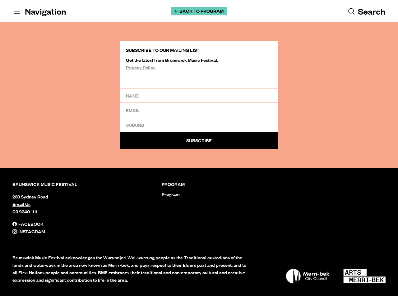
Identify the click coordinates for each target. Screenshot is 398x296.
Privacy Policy (140, 67)
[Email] (199, 110)
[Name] (199, 95)
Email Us (21, 204)
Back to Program (199, 11)
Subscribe (199, 140)
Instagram (28, 231)
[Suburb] (199, 125)
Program (171, 194)
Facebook (28, 224)
